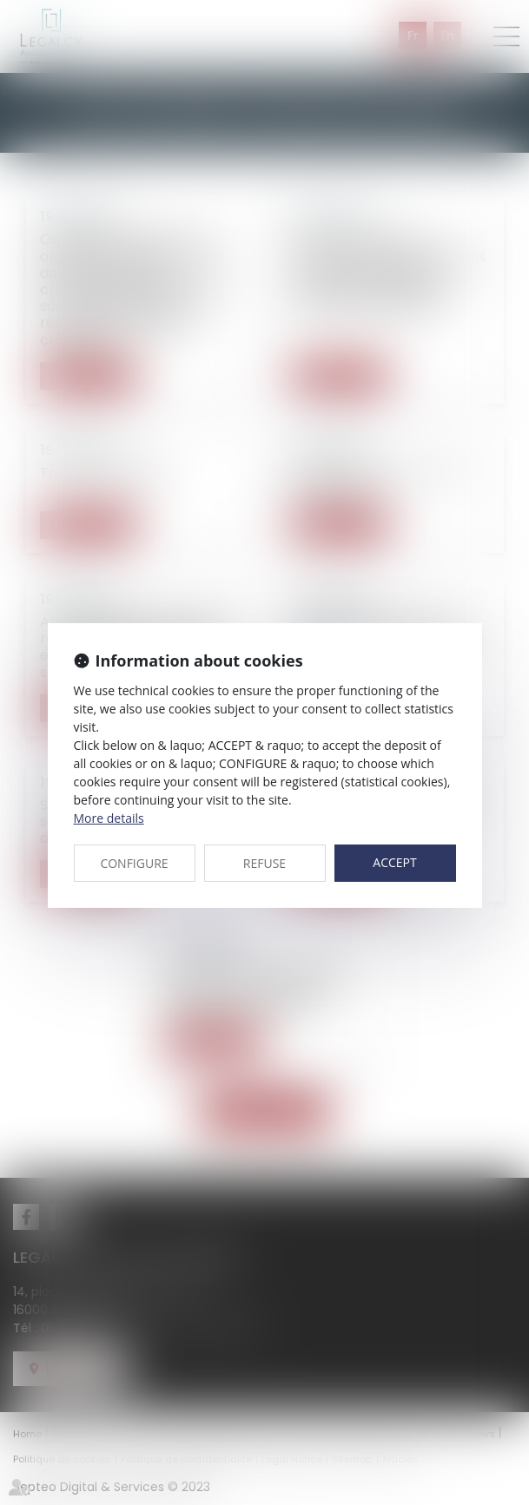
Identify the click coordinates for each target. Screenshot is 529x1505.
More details (109, 818)
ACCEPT (394, 862)
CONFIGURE (134, 863)
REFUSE (264, 863)
